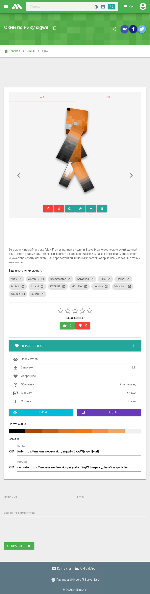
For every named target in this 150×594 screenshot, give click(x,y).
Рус (128, 6)
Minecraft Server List (85, 579)
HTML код (22, 462)
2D (108, 97)
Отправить (19, 546)
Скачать (32, 412)
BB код (21, 446)
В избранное (75, 345)
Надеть (99, 412)
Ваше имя (10, 497)
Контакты (61, 568)
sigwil (45, 51)
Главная (12, 51)
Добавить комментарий (20, 513)
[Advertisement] (75, 72)
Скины (31, 51)
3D (42, 97)
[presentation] (34, 530)
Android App (84, 568)
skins (18, 6)
